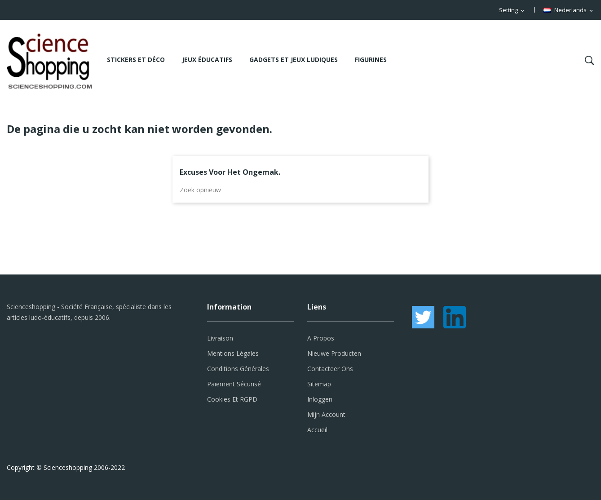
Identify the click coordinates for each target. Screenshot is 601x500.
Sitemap (319, 384)
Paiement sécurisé (234, 384)
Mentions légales (233, 353)
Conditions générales (238, 368)
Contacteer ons (330, 368)
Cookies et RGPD (232, 399)
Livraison (220, 338)
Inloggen (319, 399)
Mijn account (326, 414)
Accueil (317, 429)
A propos (320, 338)
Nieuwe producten (334, 353)
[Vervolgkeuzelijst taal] (569, 10)
